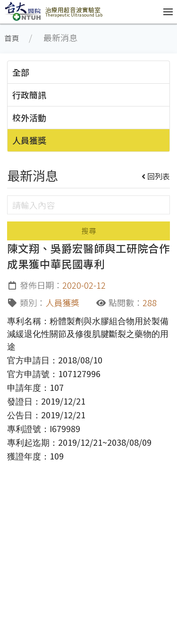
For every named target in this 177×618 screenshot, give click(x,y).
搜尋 (88, 230)
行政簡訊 (29, 94)
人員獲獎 (29, 140)
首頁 (11, 38)
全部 (20, 72)
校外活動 (29, 117)
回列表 (156, 176)
